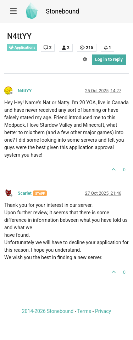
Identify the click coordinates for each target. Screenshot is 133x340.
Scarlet (25, 193)
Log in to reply (109, 59)
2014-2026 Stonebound (47, 311)
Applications (22, 47)
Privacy (103, 311)
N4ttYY (25, 90)
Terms (84, 311)
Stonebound (62, 11)
